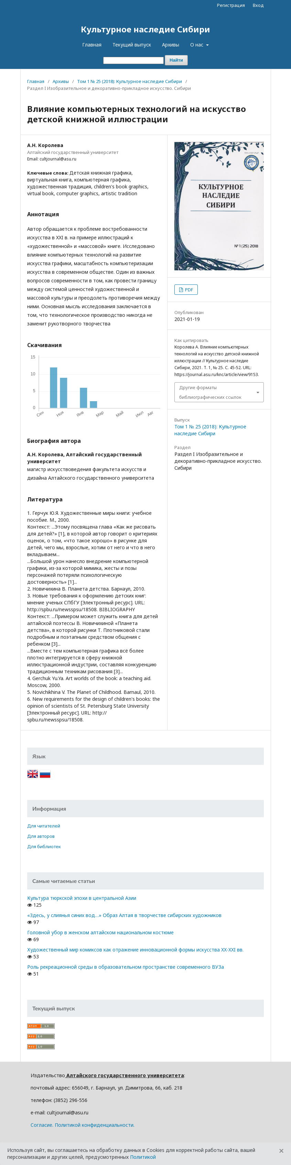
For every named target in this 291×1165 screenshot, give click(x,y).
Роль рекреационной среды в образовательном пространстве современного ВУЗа (125, 967)
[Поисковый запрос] (133, 60)
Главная (91, 44)
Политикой (143, 1157)
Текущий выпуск (131, 44)
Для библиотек (44, 846)
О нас (197, 44)
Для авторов (41, 836)
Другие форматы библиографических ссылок (210, 392)
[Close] (281, 1151)
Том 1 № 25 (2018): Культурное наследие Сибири (129, 81)
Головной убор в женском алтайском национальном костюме (100, 932)
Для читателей (43, 826)
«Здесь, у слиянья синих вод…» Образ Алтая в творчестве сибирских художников (124, 915)
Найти (176, 60)
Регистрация (231, 5)
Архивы (170, 44)
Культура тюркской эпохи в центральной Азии (81, 898)
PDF (188, 290)
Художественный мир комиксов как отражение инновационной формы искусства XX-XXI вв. (135, 949)
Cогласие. (42, 1125)
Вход (258, 5)
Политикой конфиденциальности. (94, 1125)
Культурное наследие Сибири (145, 29)
